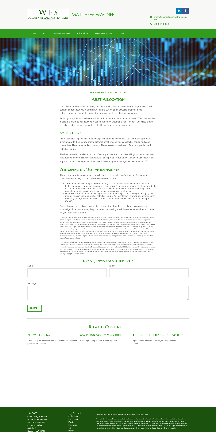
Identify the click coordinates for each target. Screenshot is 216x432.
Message (31, 283)
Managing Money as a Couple (101, 335)
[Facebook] (185, 11)
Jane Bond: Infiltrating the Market (158, 335)
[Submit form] (34, 308)
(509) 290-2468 (40, 419)
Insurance (72, 425)
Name (30, 266)
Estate (71, 422)
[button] (33, 33)
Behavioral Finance (41, 335)
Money (71, 431)
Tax (69, 428)
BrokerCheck (143, 414)
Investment (73, 419)
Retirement (73, 416)
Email (112, 266)
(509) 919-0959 (40, 416)
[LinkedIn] (179, 11)
